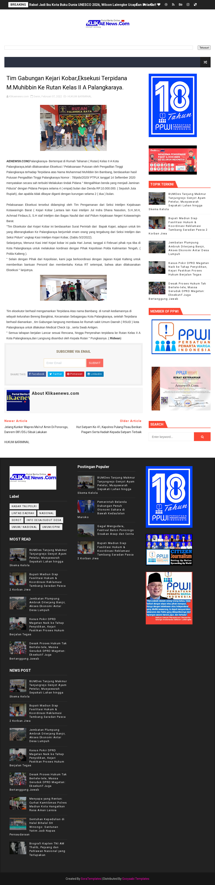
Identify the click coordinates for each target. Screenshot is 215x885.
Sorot (17, 520)
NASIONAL (46, 513)
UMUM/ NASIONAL (24, 527)
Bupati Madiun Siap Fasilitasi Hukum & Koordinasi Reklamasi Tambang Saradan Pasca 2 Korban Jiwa (178, 226)
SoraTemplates (91, 878)
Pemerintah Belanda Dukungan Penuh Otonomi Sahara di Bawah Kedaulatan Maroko (102, 509)
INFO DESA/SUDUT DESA (44, 520)
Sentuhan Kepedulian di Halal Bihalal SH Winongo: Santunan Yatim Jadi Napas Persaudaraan (37, 827)
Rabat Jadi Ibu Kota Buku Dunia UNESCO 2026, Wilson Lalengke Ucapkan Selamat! (92, 5)
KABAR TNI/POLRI (24, 506)
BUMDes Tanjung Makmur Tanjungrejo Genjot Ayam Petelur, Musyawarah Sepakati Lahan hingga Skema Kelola (177, 201)
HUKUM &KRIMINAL (80, 96)
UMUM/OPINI (51, 527)
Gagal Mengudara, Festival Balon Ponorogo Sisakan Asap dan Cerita (115, 530)
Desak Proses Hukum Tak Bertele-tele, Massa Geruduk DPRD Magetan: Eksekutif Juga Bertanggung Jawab (177, 291)
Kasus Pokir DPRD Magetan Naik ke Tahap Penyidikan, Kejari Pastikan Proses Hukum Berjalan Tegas (37, 626)
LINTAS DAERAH (23, 513)
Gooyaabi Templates (135, 878)
